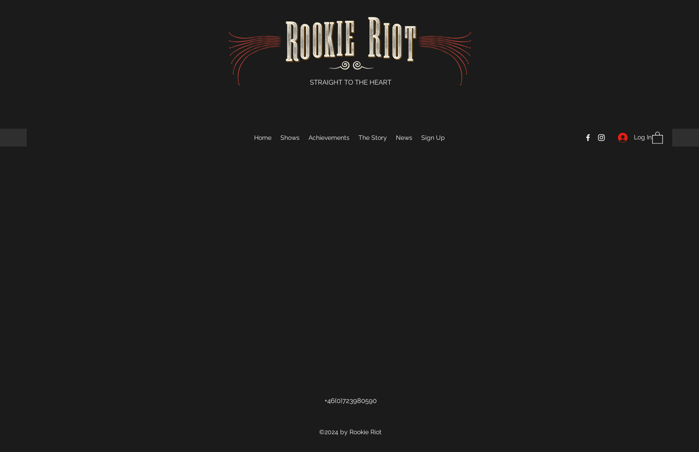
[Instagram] (601, 137)
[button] (657, 137)
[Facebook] (588, 137)
